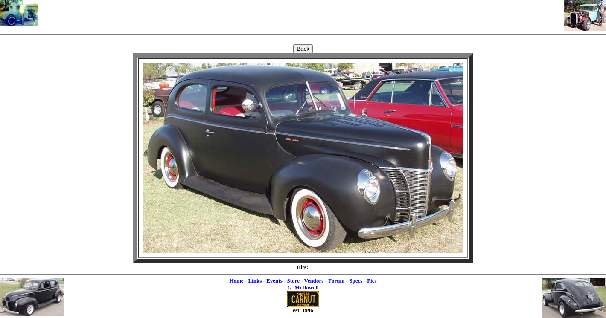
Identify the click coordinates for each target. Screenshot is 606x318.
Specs (355, 281)
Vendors (314, 281)
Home (236, 281)
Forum (336, 281)
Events (274, 281)
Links (255, 281)
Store (293, 281)
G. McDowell (303, 287)
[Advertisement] (301, 13)
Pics (371, 281)
